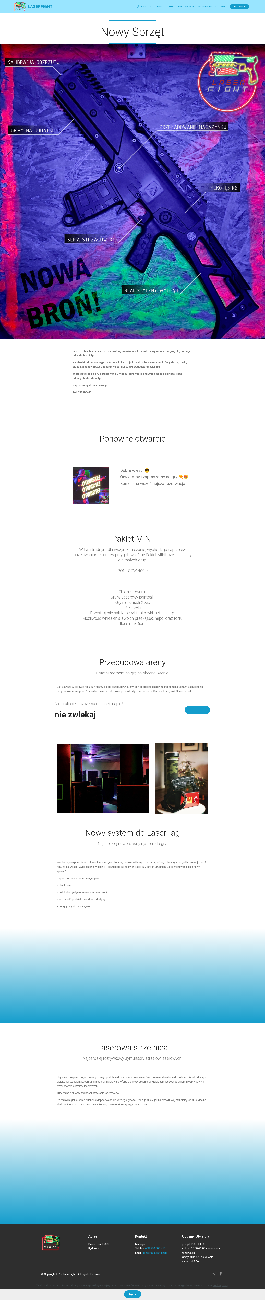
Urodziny (160, 6)
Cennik (171, 6)
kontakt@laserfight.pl (155, 1252)
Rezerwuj (197, 710)
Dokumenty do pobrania (207, 6)
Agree (132, 1294)
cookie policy (220, 1285)
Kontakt (223, 6)
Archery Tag (189, 6)
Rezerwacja (239, 6)
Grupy (179, 6)
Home (141, 6)
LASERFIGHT (40, 6)
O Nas (151, 6)
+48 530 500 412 (155, 1248)
